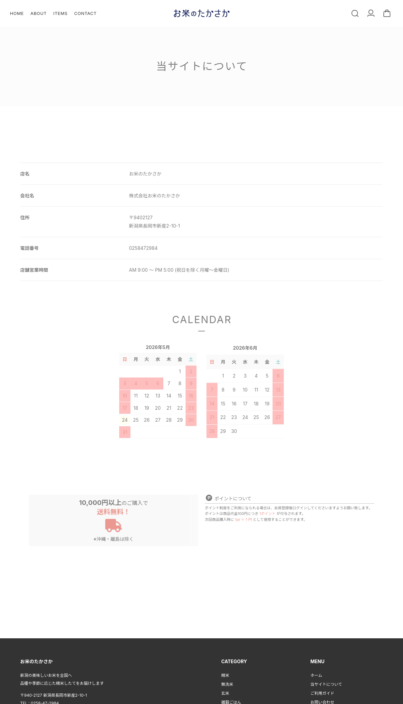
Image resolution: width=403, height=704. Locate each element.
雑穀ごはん (231, 700)
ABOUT (39, 13)
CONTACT (85, 13)
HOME (17, 13)
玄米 (225, 691)
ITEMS (60, 13)
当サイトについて (326, 682)
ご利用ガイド (322, 691)
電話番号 (29, 248)
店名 (25, 173)
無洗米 (227, 682)
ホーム (316, 673)
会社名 (27, 195)
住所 (25, 217)
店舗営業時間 (34, 270)
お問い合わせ (322, 700)
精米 (225, 673)
